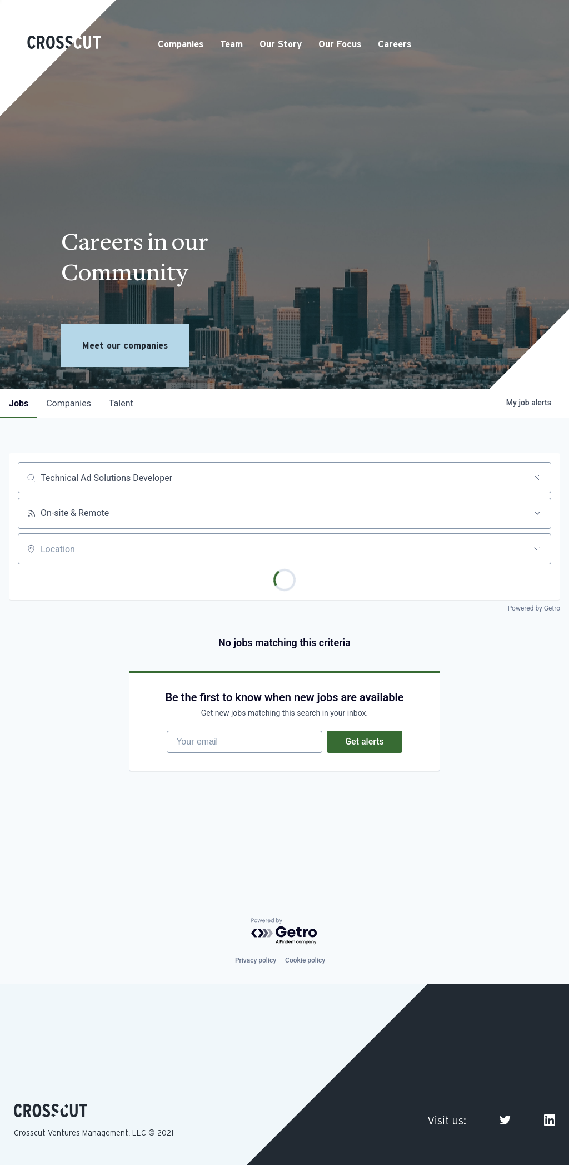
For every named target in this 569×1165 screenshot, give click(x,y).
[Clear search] (537, 477)
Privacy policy (255, 960)
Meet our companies (125, 345)
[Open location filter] (537, 549)
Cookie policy (305, 960)
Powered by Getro (534, 608)
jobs (18, 403)
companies (68, 403)
